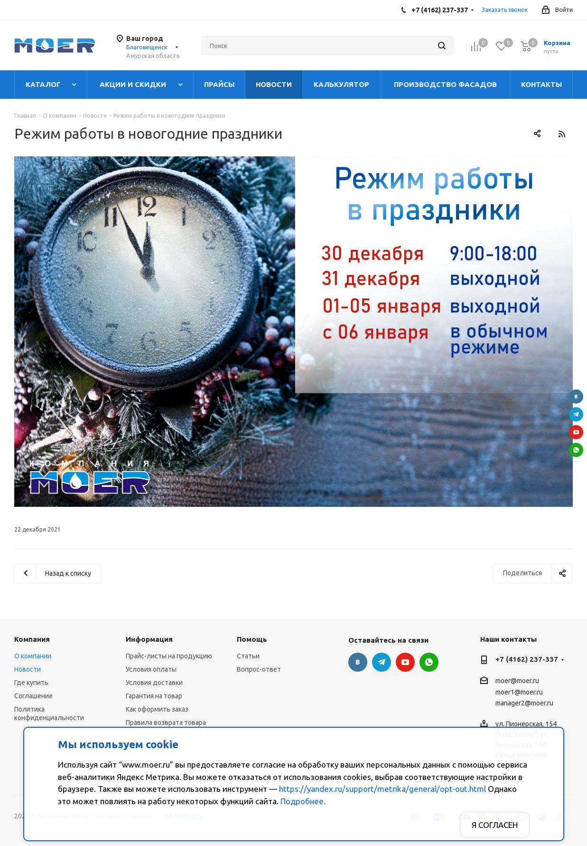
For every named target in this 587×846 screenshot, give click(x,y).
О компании (32, 656)
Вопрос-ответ (259, 669)
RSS (561, 134)
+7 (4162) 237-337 (526, 659)
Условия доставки (154, 682)
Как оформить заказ (157, 709)
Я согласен (495, 824)
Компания (32, 639)
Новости (27, 669)
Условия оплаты (151, 669)
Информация (149, 639)
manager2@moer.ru (524, 703)
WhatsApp (576, 450)
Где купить (31, 682)
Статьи (248, 656)
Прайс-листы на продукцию (169, 656)
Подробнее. (303, 801)
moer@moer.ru (517, 681)
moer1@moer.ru (519, 692)
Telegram (576, 414)
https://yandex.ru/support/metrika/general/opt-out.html (382, 788)
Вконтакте (576, 396)
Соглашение (33, 696)
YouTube (576, 432)
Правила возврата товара (166, 722)
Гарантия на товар (154, 696)
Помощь (252, 639)
